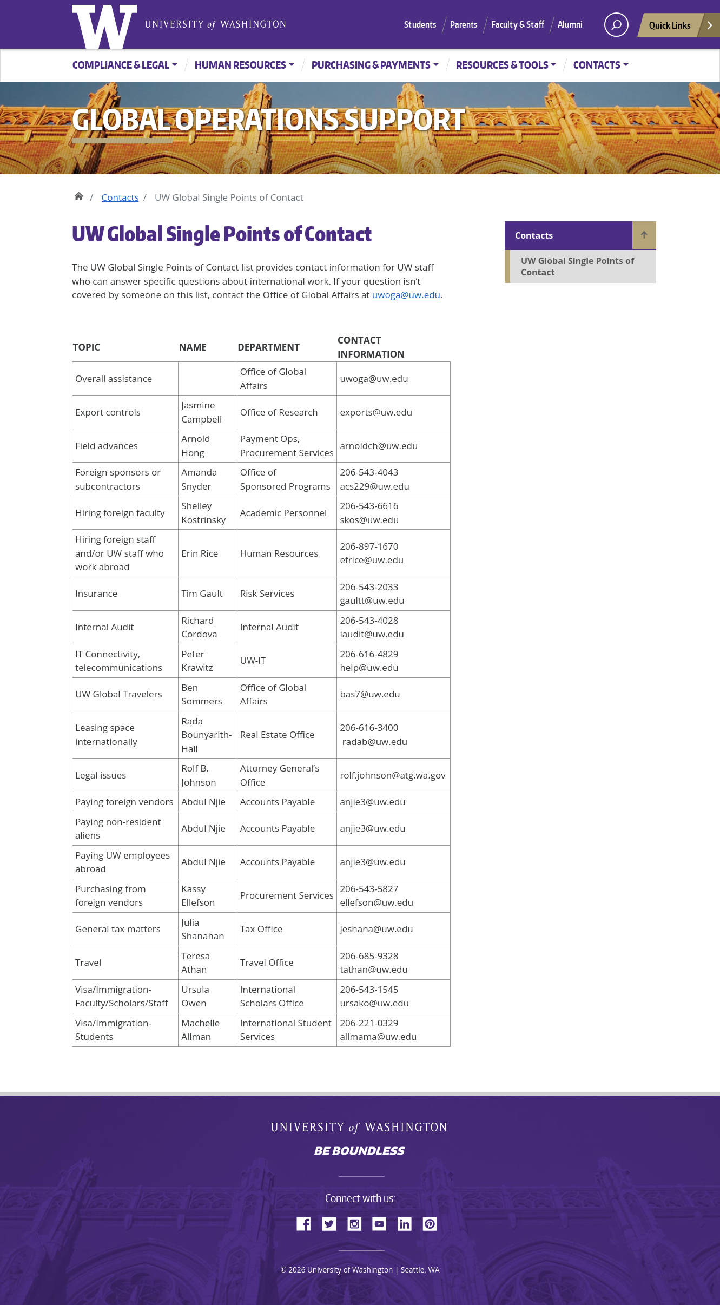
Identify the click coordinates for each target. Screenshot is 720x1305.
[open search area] (616, 24)
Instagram (358, 1222)
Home (78, 195)
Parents (464, 24)
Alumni (570, 24)
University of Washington (107, 24)
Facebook (307, 1222)
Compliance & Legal (120, 64)
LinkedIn (408, 1222)
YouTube (383, 1222)
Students (420, 24)
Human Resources (240, 64)
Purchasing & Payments (371, 64)
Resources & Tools (502, 64)
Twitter (333, 1222)
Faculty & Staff (517, 24)
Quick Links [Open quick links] (681, 28)
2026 (296, 1269)
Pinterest (433, 1222)
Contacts (596, 64)
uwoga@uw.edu (406, 294)
